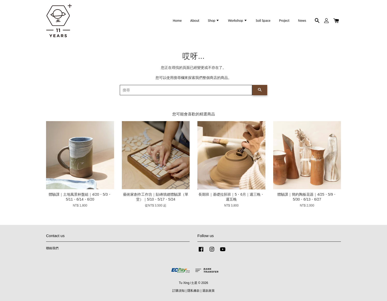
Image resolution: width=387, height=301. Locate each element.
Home (177, 20)
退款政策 (208, 290)
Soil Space (263, 20)
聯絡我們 (52, 248)
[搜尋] (186, 90)
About (194, 20)
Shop (214, 20)
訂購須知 (178, 290)
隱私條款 (193, 290)
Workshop (237, 20)
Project (284, 20)
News (302, 20)
